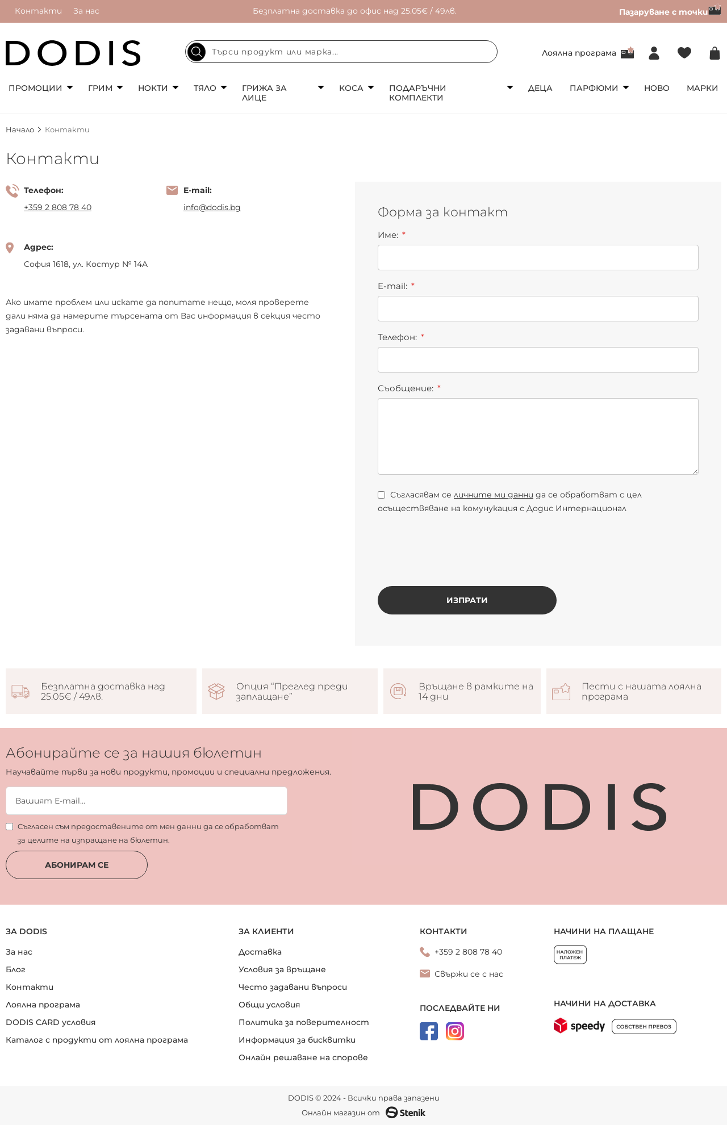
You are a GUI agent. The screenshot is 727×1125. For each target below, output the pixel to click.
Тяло (205, 88)
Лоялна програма (579, 53)
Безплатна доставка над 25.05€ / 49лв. (103, 691)
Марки (702, 88)
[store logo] (73, 53)
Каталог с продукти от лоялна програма (97, 1040)
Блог (16, 969)
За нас (86, 11)
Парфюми (594, 88)
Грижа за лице (264, 93)
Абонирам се (76, 865)
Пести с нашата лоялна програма (641, 691)
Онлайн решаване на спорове (303, 1057)
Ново (657, 88)
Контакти (38, 11)
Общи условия (269, 1004)
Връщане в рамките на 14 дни (476, 691)
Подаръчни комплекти (417, 93)
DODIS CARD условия (51, 1022)
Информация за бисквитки (297, 1040)
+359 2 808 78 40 (57, 207)
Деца (540, 88)
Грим (100, 88)
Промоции (35, 88)
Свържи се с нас (468, 974)
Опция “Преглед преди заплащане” (292, 691)
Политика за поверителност (304, 1022)
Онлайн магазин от (363, 1112)
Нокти (153, 88)
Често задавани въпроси (293, 987)
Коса (351, 88)
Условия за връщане (282, 969)
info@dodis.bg (212, 207)
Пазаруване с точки (670, 12)
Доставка (260, 952)
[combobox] (341, 51)
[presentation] (464, 541)
